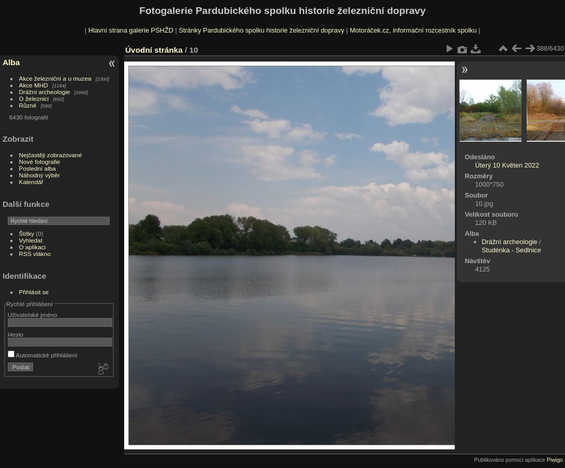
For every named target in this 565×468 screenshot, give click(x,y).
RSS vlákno (35, 253)
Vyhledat (30, 240)
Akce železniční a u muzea (55, 78)
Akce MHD (33, 85)
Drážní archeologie (44, 91)
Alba (11, 62)
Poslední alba (37, 168)
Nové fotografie (40, 161)
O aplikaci (32, 247)
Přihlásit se (34, 292)
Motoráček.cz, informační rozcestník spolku (413, 30)
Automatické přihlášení (43, 355)
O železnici (34, 98)
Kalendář (31, 181)
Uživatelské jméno (32, 314)
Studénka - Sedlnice (511, 250)
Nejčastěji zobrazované (50, 155)
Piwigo (555, 460)
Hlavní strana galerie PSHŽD (130, 30)
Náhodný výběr (39, 175)
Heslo (15, 334)
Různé (28, 105)
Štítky (26, 233)
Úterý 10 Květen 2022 (507, 165)
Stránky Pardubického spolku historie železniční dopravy (261, 30)
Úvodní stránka (154, 50)
